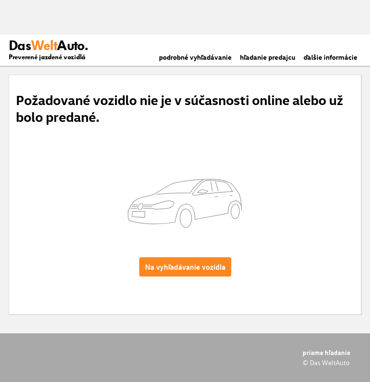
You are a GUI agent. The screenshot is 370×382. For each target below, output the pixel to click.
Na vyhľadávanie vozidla (185, 267)
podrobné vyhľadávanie (195, 57)
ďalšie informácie (330, 57)
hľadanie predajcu (267, 57)
